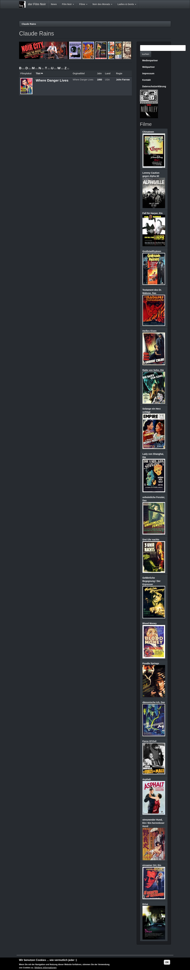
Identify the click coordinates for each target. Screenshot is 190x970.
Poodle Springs (150, 663)
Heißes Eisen (149, 331)
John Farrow (123, 79)
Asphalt (146, 779)
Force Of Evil (149, 741)
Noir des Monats (102, 4)
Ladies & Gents (126, 4)
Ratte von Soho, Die (153, 370)
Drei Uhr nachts (150, 539)
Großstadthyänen (151, 251)
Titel (39, 73)
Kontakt (146, 80)
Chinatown (148, 132)
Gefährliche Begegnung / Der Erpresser (151, 581)
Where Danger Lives (52, 80)
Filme (83, 4)
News (54, 4)
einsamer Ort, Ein (151, 865)
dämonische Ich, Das (153, 702)
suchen (145, 54)
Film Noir (68, 4)
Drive (145, 904)
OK (167, 962)
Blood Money (149, 623)
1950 (99, 79)
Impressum (148, 73)
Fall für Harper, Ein (152, 213)
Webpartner (148, 67)
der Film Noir (37, 4)
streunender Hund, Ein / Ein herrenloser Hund (153, 822)
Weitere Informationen (45, 967)
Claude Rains (29, 24)
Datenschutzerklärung (154, 86)
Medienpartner (150, 60)
